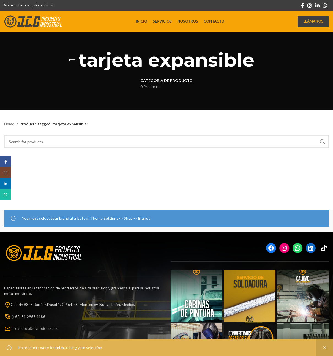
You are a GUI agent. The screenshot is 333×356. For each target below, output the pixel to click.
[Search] (166, 145)
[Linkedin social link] (317, 5)
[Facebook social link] (302, 5)
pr (13, 332)
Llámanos (313, 23)
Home (9, 127)
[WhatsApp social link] (325, 5)
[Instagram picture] (196, 299)
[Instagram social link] (309, 5)
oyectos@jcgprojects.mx (36, 332)
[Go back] (72, 63)
